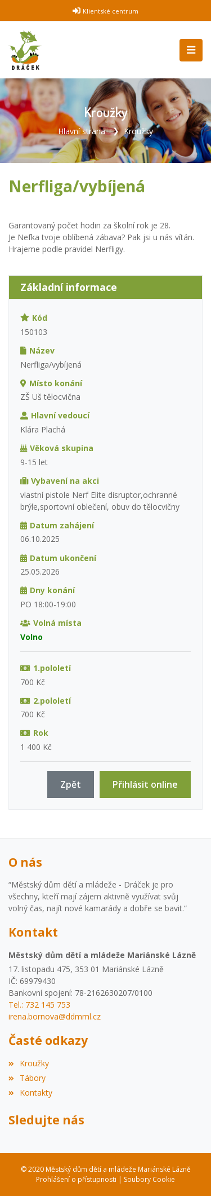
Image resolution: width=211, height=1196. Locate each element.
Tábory (27, 1078)
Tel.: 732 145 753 (39, 1004)
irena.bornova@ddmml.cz (54, 1016)
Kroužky (138, 131)
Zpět (70, 784)
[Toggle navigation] (191, 50)
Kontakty (30, 1092)
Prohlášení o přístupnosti (76, 1179)
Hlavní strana (81, 131)
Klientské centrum (110, 11)
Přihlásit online (145, 784)
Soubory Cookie (149, 1179)
